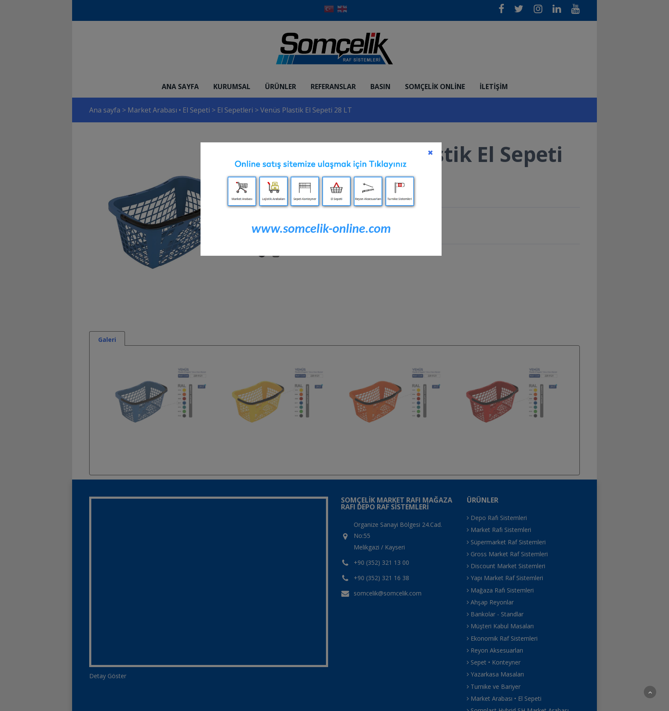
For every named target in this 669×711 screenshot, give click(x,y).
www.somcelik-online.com (321, 228)
